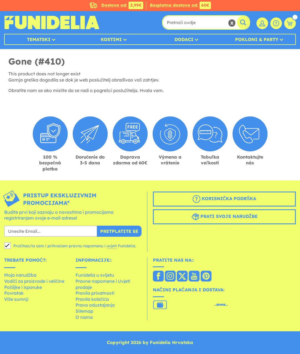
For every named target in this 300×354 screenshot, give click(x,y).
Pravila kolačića (92, 299)
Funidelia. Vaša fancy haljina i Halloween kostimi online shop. (51, 22)
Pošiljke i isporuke (23, 287)
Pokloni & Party (256, 39)
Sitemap (84, 311)
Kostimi (111, 39)
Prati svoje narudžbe (224, 217)
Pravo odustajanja (95, 305)
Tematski (39, 39)
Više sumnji (16, 299)
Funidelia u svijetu (94, 275)
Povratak (14, 293)
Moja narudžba (20, 275)
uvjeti (112, 245)
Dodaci (184, 39)
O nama (84, 317)
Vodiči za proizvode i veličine (34, 281)
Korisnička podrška (224, 199)
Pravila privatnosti (94, 293)
